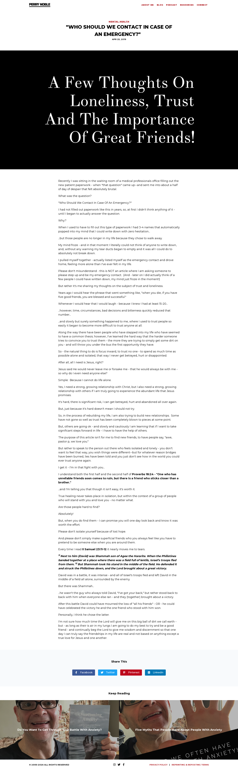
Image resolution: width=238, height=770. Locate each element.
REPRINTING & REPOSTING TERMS (190, 765)
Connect (202, 5)
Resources (187, 5)
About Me (147, 5)
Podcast (171, 5)
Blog (160, 5)
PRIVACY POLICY (159, 765)
